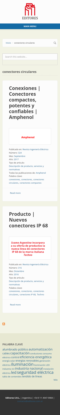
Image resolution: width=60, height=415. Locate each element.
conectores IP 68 (28, 294)
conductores (36, 353)
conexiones (14, 179)
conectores (26, 179)
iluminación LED (42, 365)
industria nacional (29, 368)
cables (6, 353)
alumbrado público (15, 349)
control (15, 357)
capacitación (19, 353)
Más (56, 379)
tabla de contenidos (12, 376)
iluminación (22, 364)
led (13, 372)
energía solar (8, 360)
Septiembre (19, 156)
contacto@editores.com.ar (30, 401)
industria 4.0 (8, 368)
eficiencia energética (36, 357)
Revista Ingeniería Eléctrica (35, 149)
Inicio (8, 42)
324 (20, 152)
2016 (16, 274)
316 (20, 267)
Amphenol (41, 172)
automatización (41, 349)
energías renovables (27, 360)
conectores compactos (30, 182)
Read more (15, 192)
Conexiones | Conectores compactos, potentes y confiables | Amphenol (24, 102)
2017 (16, 159)
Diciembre (19, 271)
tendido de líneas (32, 376)
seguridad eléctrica (35, 372)
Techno (40, 294)
